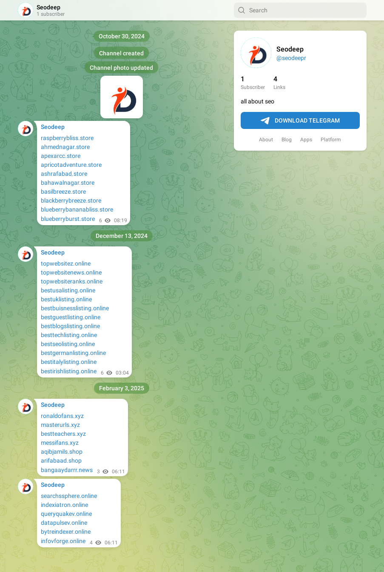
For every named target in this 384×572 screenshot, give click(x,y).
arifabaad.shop (61, 460)
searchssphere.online (69, 495)
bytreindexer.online (66, 531)
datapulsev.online (64, 522)
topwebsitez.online (66, 263)
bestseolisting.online (68, 343)
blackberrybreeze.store (71, 200)
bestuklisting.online (66, 299)
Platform (331, 140)
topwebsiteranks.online (71, 281)
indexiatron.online (64, 504)
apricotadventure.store (71, 164)
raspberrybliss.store (67, 137)
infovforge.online (63, 541)
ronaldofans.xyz (62, 415)
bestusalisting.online (68, 290)
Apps (306, 140)
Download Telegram (300, 121)
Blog (287, 140)
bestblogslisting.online (70, 326)
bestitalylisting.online (69, 361)
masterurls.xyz (60, 424)
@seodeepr (291, 57)
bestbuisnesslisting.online (75, 308)
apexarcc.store (60, 155)
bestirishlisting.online (69, 371)
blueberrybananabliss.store (77, 209)
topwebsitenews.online (71, 272)
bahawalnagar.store (67, 182)
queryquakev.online (66, 513)
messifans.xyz (60, 442)
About (266, 140)
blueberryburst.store (68, 218)
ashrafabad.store (64, 173)
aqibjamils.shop (61, 451)
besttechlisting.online (69, 335)
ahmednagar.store (65, 146)
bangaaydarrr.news (67, 469)
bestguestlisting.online (70, 317)
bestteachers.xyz (63, 433)
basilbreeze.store (63, 191)
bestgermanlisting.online (73, 352)
